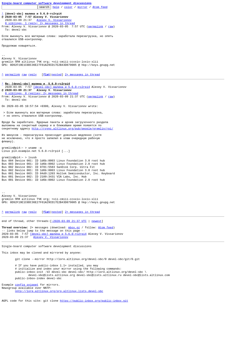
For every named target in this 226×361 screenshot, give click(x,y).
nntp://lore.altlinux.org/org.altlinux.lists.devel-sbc (59, 345)
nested (57, 88)
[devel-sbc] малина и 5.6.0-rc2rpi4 (61, 102)
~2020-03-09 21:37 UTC (69, 262)
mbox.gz (74, 269)
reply (32, 88)
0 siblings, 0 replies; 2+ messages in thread (41, 110)
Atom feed (106, 8)
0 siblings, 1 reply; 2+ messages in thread (40, 27)
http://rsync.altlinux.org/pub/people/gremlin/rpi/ (72, 152)
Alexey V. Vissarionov (54, 23)
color (75, 8)
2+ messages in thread (82, 88)
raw (110, 31)
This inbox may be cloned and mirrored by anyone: (41, 299)
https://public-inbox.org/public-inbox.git (94, 356)
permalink (95, 31)
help (62, 8)
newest (96, 262)
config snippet (26, 337)
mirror (89, 8)
